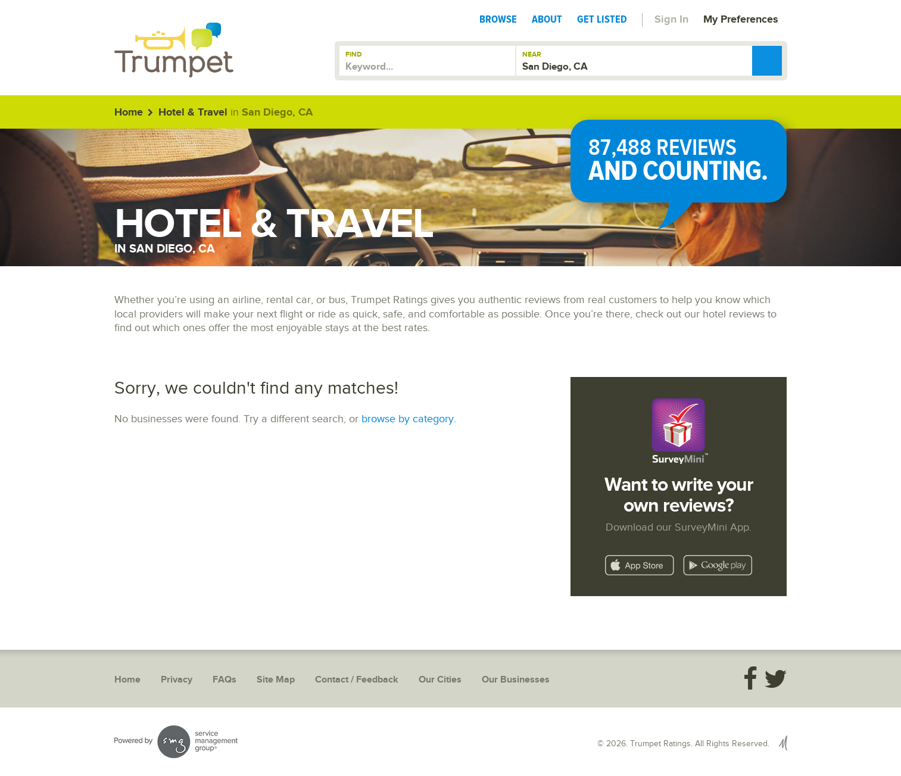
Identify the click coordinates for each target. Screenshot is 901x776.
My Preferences (740, 19)
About (547, 19)
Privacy (176, 679)
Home (128, 112)
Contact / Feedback (356, 679)
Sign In (671, 19)
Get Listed (602, 19)
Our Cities (440, 679)
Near (531, 54)
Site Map (276, 679)
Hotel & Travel (192, 112)
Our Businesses (516, 679)
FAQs (224, 679)
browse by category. (408, 419)
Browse (498, 19)
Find (353, 54)
